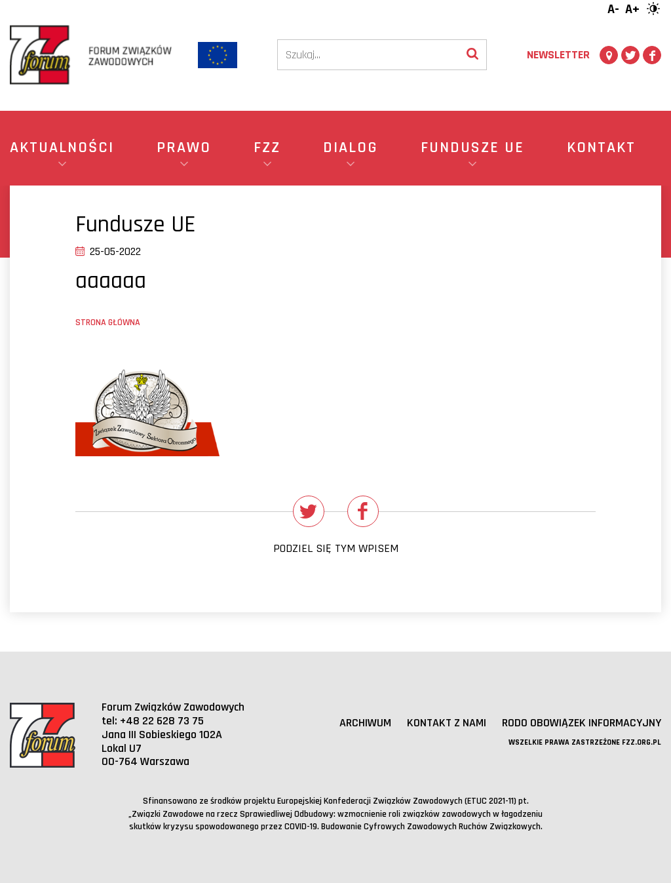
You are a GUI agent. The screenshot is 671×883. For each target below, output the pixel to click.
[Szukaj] (368, 54)
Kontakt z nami (446, 722)
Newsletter (558, 54)
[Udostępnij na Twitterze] (308, 511)
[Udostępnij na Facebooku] (363, 511)
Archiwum (365, 722)
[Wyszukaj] (472, 54)
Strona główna (107, 322)
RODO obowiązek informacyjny (581, 722)
